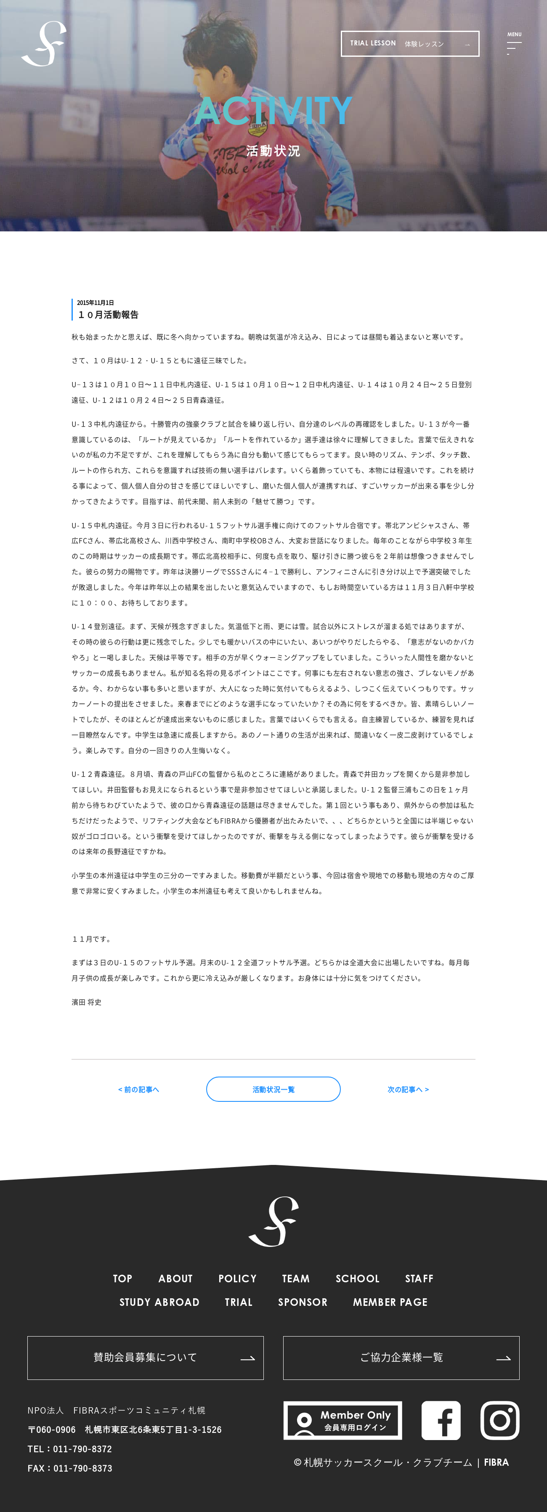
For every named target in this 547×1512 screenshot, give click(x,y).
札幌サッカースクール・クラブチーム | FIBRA (406, 1463)
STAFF (419, 1280)
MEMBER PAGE (390, 1303)
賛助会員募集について (174, 1356)
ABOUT (175, 1280)
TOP (123, 1280)
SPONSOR (302, 1303)
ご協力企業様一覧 (435, 1356)
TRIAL (239, 1303)
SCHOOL (358, 1280)
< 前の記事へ (139, 1089)
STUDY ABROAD (159, 1303)
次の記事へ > (408, 1089)
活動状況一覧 (273, 1089)
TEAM (296, 1280)
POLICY (237, 1280)
